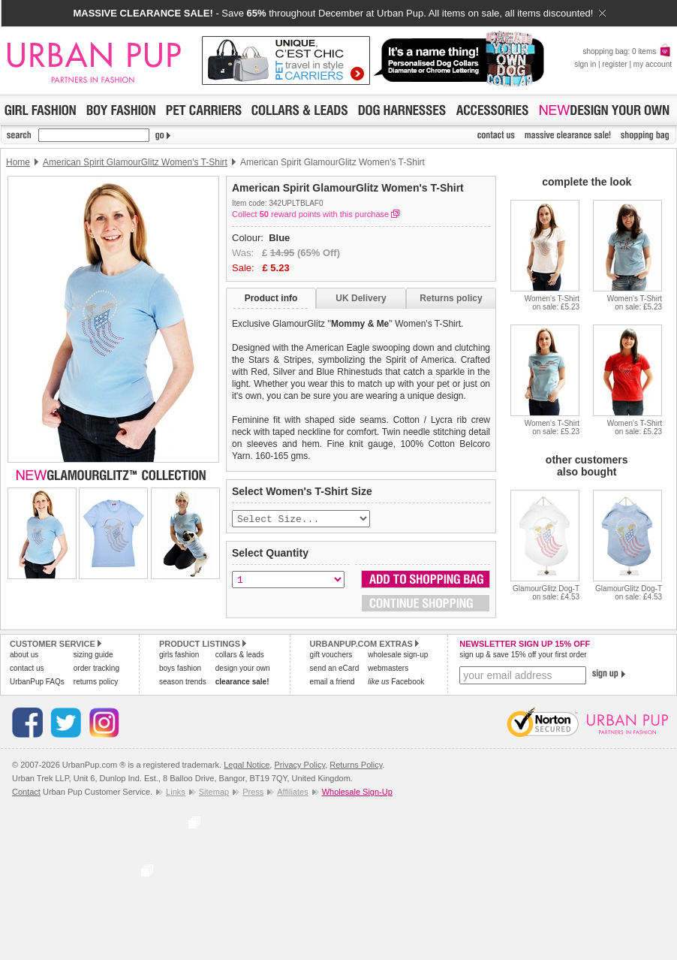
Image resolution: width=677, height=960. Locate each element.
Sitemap (214, 793)
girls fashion (179, 656)
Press (252, 793)
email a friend (332, 683)
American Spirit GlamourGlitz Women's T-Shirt (135, 162)
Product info (271, 298)
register (614, 64)
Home (18, 162)
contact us (27, 670)
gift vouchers (331, 656)
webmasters (388, 670)
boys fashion (180, 670)
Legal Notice (246, 766)
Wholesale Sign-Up (357, 793)
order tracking (96, 670)
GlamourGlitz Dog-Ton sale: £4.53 (546, 592)
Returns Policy (355, 766)
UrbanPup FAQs (37, 683)
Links (175, 793)
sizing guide (93, 656)
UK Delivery (360, 298)
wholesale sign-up (398, 656)
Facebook (396, 683)
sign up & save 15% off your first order (522, 656)
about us (24, 656)
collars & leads (239, 656)
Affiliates (292, 793)
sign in (585, 64)
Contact (26, 793)
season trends (182, 683)
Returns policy (451, 298)
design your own (242, 670)
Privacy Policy (299, 766)
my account (652, 64)
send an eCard (335, 670)
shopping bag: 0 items (627, 51)
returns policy (96, 683)
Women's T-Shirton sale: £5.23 (552, 302)
